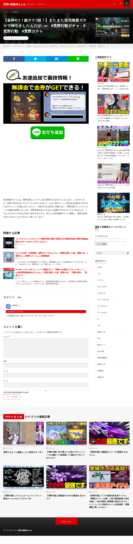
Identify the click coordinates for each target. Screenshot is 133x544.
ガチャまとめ (21, 40)
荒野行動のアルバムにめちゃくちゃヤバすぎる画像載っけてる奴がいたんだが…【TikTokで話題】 (112, 122)
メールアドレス (101, 242)
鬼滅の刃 (100, 381)
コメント (6, 339)
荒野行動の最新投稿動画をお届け (46, 393)
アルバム (100, 85)
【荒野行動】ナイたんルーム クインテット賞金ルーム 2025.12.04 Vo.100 (22, 501)
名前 (5, 363)
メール (5, 373)
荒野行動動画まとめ (25, 538)
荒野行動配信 (102, 361)
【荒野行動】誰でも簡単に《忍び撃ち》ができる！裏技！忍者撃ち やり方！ (113, 222)
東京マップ (101, 349)
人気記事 (15, 12)
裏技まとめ (101, 217)
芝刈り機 (100, 355)
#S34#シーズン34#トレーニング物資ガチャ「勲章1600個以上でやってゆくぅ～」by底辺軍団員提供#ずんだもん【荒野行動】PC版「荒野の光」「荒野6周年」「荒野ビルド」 (51, 274)
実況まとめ (101, 336)
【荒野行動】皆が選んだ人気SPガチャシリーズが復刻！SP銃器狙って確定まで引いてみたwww (65, 457)
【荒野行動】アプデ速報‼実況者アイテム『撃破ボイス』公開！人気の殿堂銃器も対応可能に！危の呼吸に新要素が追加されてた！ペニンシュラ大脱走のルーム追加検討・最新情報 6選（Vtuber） (109, 507)
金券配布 (100, 374)
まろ (99, 279)
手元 (99, 342)
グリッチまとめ (103, 304)
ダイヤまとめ (102, 151)
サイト (5, 383)
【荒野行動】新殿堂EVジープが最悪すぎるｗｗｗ (108, 456)
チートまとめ (102, 317)
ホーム (5, 12)
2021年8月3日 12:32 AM (15, 314)
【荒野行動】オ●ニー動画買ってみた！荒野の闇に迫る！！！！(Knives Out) (113, 90)
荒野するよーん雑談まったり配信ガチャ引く (22, 456)
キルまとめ (101, 298)
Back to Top (66, 530)
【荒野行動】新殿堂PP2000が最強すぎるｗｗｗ (66, 501)
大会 (99, 330)
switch (100, 272)
